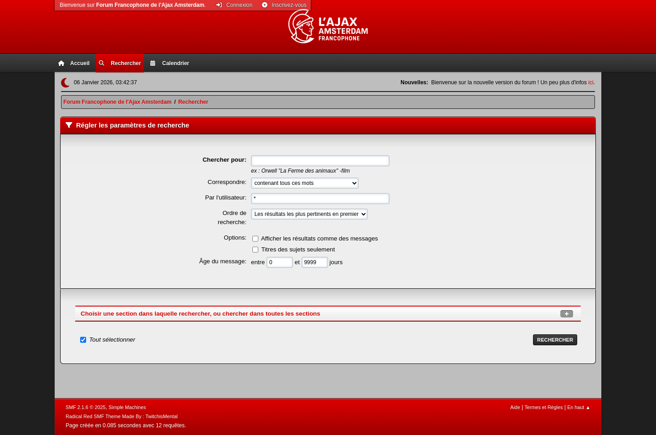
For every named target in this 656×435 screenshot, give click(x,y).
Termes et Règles (543, 407)
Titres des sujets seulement (298, 249)
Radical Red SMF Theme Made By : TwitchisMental (122, 416)
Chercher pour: (224, 159)
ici (590, 82)
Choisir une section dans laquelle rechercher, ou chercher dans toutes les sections (200, 313)
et (298, 262)
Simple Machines (127, 407)
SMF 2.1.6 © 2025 (86, 407)
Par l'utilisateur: (225, 197)
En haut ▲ (578, 407)
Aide (515, 407)
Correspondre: (227, 182)
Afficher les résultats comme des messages (319, 238)
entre (258, 262)
